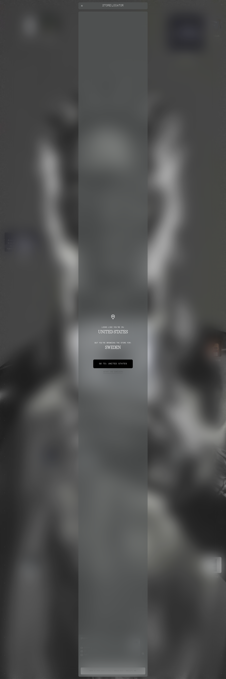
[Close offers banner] (144, 12)
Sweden (113, 372)
